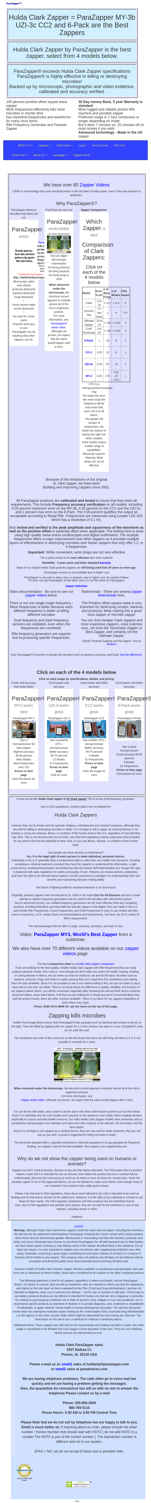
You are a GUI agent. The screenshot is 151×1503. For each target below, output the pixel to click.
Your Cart (119, 145)
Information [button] (65, 145)
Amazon (112, 644)
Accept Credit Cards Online (24, 1479)
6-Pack (89, 340)
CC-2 (89, 352)
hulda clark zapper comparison (96, 963)
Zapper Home (81, 155)
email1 (67, 1364)
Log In (82, 145)
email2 (60, 1369)
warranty (105, 562)
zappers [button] (45, 145)
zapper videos (36, 595)
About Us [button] (40, 155)
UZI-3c (89, 364)
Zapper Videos (95, 184)
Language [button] (60, 155)
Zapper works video (32, 1100)
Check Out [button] (20, 155)
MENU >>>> (25, 145)
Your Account (100, 145)
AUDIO (79, 1226)
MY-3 (89, 375)
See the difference (131, 654)
